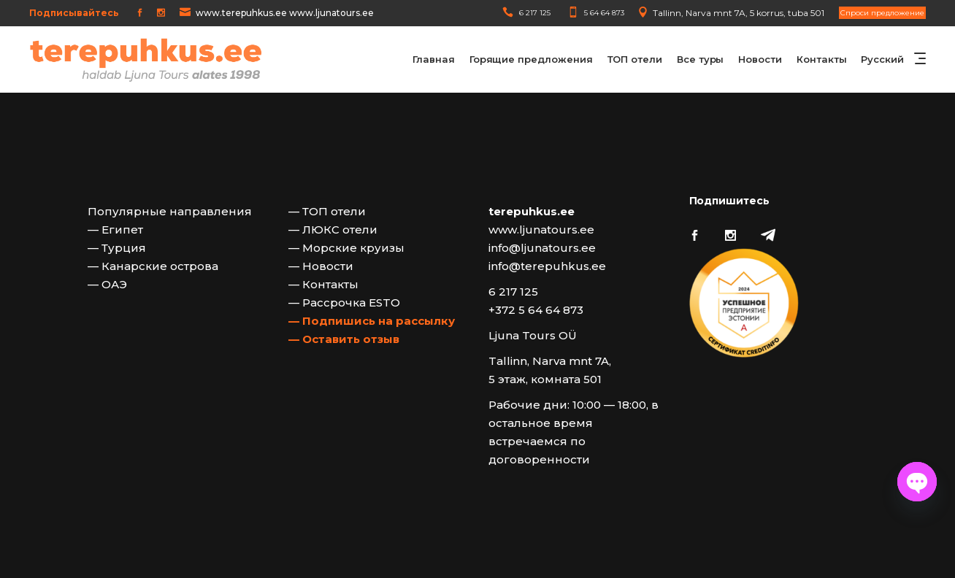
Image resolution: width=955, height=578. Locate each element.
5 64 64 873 (604, 13)
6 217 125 (535, 13)
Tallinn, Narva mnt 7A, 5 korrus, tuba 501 (738, 12)
